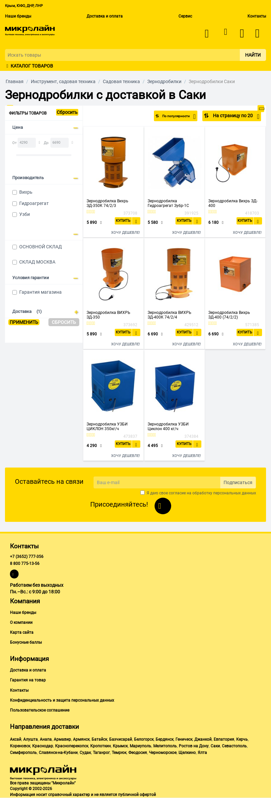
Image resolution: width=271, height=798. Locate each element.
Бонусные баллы (26, 642)
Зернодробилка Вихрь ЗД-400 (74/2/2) (229, 315)
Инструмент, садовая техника (63, 81)
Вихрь (26, 192)
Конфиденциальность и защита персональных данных (62, 700)
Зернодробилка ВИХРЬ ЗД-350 (108, 315)
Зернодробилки (164, 81)
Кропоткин (100, 746)
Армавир (62, 739)
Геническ (183, 739)
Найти (253, 55)
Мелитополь (165, 746)
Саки (215, 746)
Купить (123, 221)
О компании (21, 622)
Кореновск (20, 746)
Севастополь (234, 746)
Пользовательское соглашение (39, 710)
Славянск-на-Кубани (58, 752)
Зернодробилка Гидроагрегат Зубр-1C (168, 203)
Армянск (81, 739)
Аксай (15, 739)
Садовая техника (121, 81)
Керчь (242, 739)
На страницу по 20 (235, 116)
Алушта (30, 739)
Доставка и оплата (105, 16)
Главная (15, 81)
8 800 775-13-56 (24, 563)
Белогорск (144, 739)
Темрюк (119, 752)
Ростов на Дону (194, 746)
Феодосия (137, 752)
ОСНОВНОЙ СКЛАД (40, 246)
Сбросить (67, 112)
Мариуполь (140, 746)
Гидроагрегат (34, 203)
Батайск (99, 739)
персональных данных (234, 493)
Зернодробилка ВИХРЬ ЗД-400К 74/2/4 (169, 315)
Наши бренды (18, 16)
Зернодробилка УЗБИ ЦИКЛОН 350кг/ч (107, 426)
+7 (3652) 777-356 (26, 556)
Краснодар (42, 746)
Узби (24, 214)
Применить (24, 322)
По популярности (173, 116)
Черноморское (162, 752)
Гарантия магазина (40, 292)
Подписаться (238, 482)
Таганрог (101, 752)
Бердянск (164, 739)
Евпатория (224, 739)
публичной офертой (137, 794)
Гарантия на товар (28, 680)
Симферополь (23, 752)
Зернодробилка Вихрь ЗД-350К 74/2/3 (107, 203)
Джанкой (203, 739)
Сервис (185, 16)
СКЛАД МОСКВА (37, 262)
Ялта (202, 752)
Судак (85, 752)
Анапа (46, 739)
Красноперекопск (71, 746)
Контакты (256, 16)
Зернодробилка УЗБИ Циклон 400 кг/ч (168, 426)
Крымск (120, 746)
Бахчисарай (120, 739)
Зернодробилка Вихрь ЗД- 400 (232, 203)
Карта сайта (22, 632)
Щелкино (187, 752)
